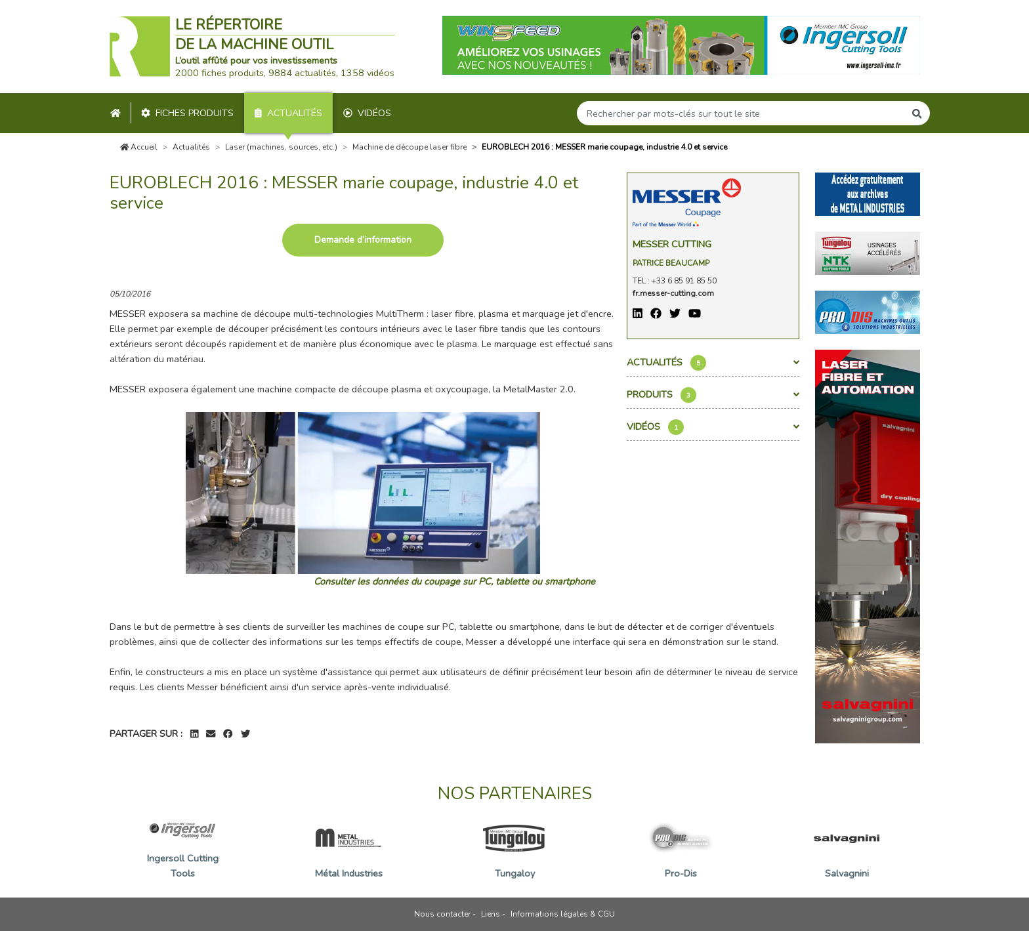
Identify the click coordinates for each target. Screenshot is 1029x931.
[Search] (741, 113)
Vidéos (367, 113)
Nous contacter (442, 914)
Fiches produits (187, 113)
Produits (713, 395)
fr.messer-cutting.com (673, 293)
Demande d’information (362, 240)
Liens (490, 914)
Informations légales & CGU (563, 914)
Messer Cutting (672, 244)
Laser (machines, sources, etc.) (281, 147)
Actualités (288, 113)
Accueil (139, 147)
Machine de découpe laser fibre (409, 147)
